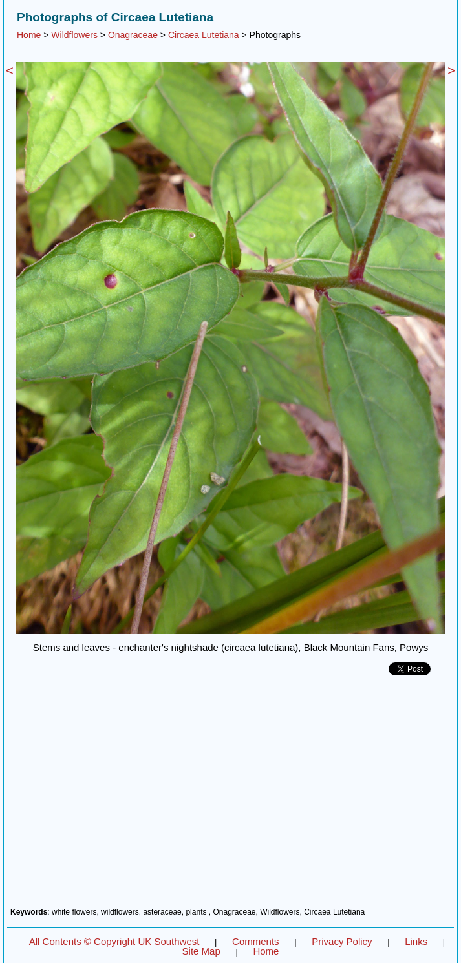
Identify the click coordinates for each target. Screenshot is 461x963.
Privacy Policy (342, 941)
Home (29, 35)
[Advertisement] (230, 796)
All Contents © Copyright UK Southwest (114, 941)
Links (416, 941)
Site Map (201, 951)
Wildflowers (74, 35)
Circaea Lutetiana (203, 35)
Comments (255, 941)
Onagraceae (133, 35)
